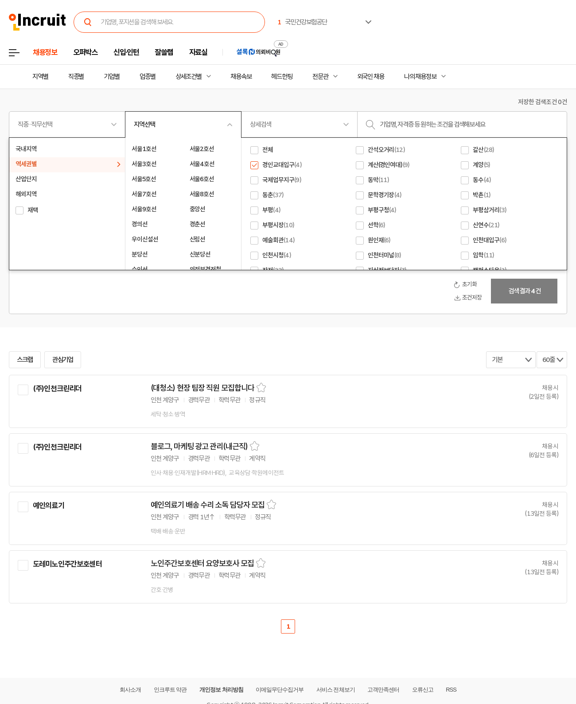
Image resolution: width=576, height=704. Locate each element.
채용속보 (241, 76)
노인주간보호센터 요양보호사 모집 (202, 563)
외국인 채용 (370, 76)
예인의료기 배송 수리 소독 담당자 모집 (208, 505)
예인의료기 (48, 505)
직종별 (76, 76)
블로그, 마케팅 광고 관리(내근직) (199, 446)
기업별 (112, 76)
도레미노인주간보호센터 (67, 564)
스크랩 (25, 359)
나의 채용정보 (420, 76)
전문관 (320, 76)
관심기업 (63, 359)
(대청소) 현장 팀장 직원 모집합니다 (202, 388)
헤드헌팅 (281, 76)
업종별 (148, 76)
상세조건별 (188, 76)
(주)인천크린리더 (57, 388)
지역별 (40, 76)
